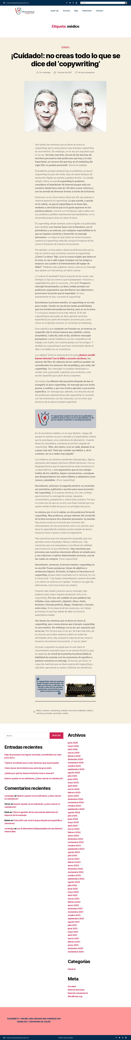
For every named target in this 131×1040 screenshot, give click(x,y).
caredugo (46, 72)
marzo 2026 (73, 752)
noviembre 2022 (76, 871)
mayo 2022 (73, 891)
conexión (45, 710)
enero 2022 (73, 905)
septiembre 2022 (76, 878)
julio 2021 (72, 925)
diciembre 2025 (75, 759)
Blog (76, 11)
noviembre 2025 (76, 762)
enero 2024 (73, 835)
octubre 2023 (74, 845)
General (65, 47)
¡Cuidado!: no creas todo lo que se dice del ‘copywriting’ (65, 59)
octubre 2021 (74, 915)
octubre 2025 (74, 765)
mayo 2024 (73, 822)
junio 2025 (73, 779)
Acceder (72, 986)
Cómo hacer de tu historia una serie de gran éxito (27, 768)
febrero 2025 (74, 792)
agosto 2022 (74, 881)
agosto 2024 (74, 812)
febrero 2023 (74, 862)
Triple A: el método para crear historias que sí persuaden (31, 762)
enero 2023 (73, 865)
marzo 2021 (73, 938)
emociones (73, 710)
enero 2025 (73, 795)
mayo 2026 (73, 745)
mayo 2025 (73, 782)
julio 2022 (72, 885)
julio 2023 (72, 855)
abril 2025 (73, 785)
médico (90, 710)
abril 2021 (72, 935)
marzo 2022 (73, 898)
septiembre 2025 (76, 769)
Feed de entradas (76, 989)
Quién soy (55, 11)
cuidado (64, 710)
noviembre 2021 (75, 911)
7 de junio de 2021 (64, 72)
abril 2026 (73, 749)
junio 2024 (73, 818)
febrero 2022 (74, 901)
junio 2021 (73, 928)
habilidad (82, 710)
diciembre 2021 (75, 908)
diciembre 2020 (75, 948)
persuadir (48, 713)
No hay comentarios (86, 72)
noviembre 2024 (76, 802)
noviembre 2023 (76, 842)
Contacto (99, 11)
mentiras (40, 713)
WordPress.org (75, 996)
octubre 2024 (74, 805)
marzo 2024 (73, 828)
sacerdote (57, 713)
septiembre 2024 (76, 808)
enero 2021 (73, 944)
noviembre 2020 (76, 951)
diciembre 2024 (75, 799)
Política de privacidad (65, 1037)
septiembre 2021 (76, 918)
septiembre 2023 (76, 848)
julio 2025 (72, 775)
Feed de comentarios (78, 992)
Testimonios (87, 11)
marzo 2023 (73, 858)
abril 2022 (72, 895)
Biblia (38, 710)
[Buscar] (126, 3)
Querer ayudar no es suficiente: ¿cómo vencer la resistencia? (33, 778)
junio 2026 (73, 742)
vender (65, 713)
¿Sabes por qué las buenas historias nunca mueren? (29, 773)
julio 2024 (72, 815)
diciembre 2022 (75, 868)
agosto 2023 (74, 852)
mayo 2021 (73, 931)
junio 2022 (73, 888)
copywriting (55, 710)
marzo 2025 (73, 789)
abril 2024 (73, 825)
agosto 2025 (74, 772)
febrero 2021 (74, 941)
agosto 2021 (74, 921)
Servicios (66, 11)
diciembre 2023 (75, 838)
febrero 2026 (74, 755)
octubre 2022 (74, 875)
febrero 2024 (74, 832)
